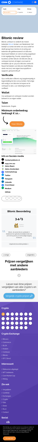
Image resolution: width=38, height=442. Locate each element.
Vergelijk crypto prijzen (19, 296)
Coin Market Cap (9, 376)
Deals (5, 406)
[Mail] (19, 198)
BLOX (5, 346)
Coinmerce (7, 342)
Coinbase (6, 352)
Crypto (5, 308)
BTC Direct (7, 358)
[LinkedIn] (15, 198)
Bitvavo (5, 339)
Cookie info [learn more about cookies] (30, 428)
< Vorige (6, 255)
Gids (4, 402)
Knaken (5, 349)
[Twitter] (11, 198)
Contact (6, 412)
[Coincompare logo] (15, 2)
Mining (5, 379)
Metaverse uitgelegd (10, 369)
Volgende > (31, 255)
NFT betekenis (8, 372)
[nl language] (35, 2)
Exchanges (7, 396)
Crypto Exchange (11, 333)
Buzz (4, 409)
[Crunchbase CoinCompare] (8, 421)
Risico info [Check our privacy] (6, 434)
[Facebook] (7, 198)
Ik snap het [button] (9, 438)
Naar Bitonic (17, 124)
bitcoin (10, 44)
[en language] (33, 2)
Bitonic (5, 355)
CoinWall (6, 393)
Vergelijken (7, 390)
